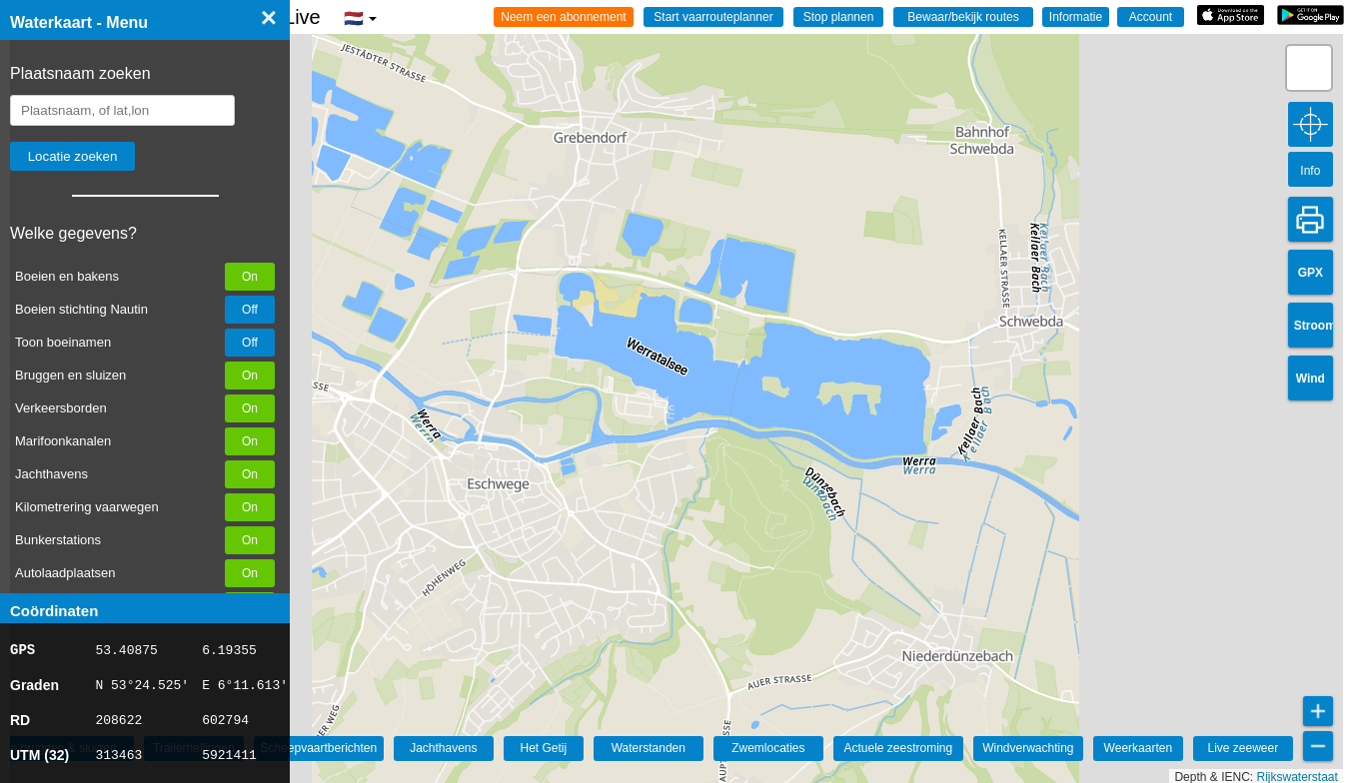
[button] (1309, 68)
